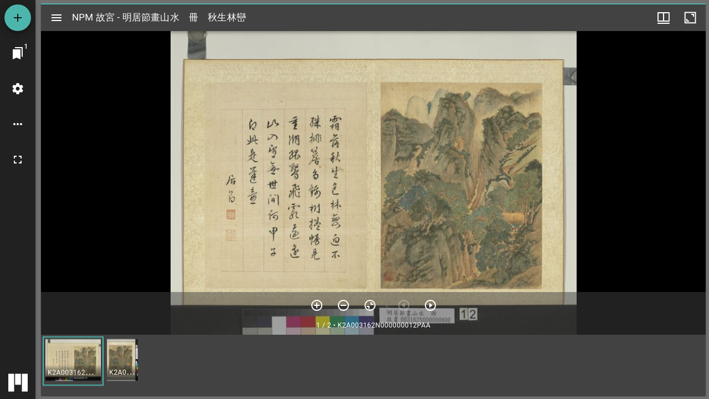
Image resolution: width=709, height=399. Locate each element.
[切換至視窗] (17, 53)
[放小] (343, 305)
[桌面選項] (17, 124)
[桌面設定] (17, 88)
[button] (73, 361)
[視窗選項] (663, 17)
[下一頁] (430, 305)
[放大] (317, 305)
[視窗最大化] (690, 17)
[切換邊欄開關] (56, 17)
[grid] (373, 365)
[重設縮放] (370, 305)
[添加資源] (17, 17)
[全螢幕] (17, 159)
